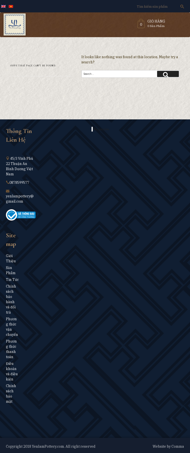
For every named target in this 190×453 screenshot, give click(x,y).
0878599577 (19, 182)
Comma (177, 448)
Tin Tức (12, 279)
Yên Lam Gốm (101, 129)
